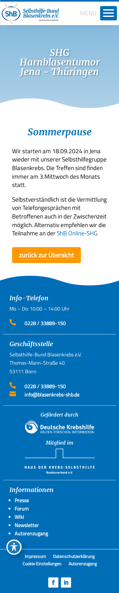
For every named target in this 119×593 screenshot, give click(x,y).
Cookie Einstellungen (42, 564)
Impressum (35, 557)
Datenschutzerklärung (74, 557)
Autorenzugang (83, 564)
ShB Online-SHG (77, 233)
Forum (22, 508)
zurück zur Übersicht (46, 255)
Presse (22, 500)
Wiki (19, 517)
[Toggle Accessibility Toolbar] (14, 547)
